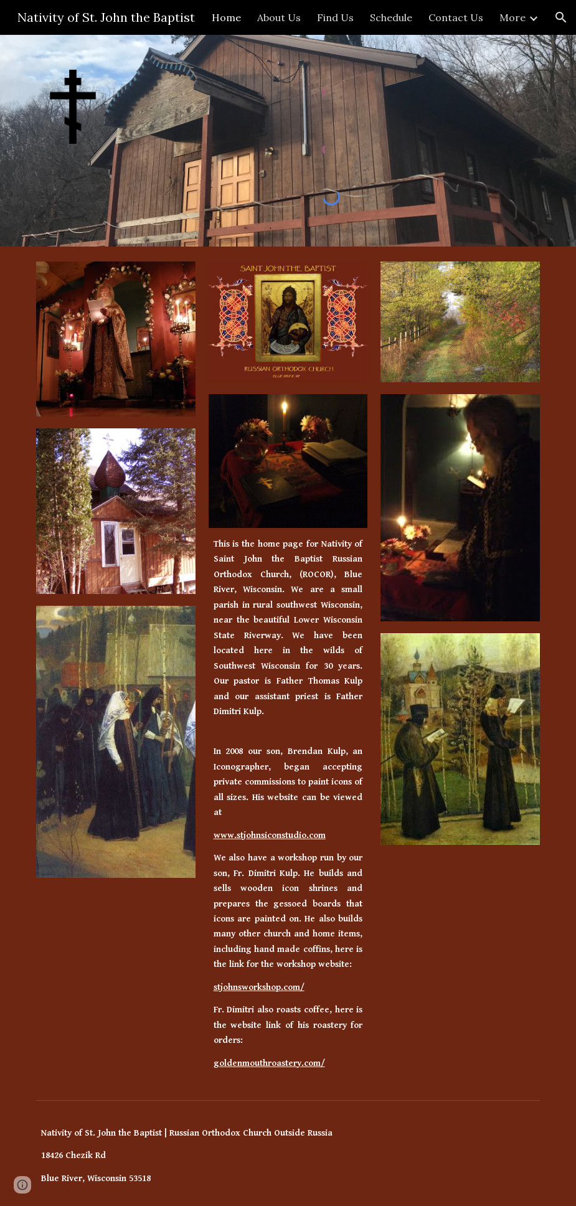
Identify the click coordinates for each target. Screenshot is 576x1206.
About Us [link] (279, 17)
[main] (288, 631)
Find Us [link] (335, 17)
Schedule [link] (391, 17)
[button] (561, 17)
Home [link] (226, 17)
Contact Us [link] (455, 17)
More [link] (512, 17)
